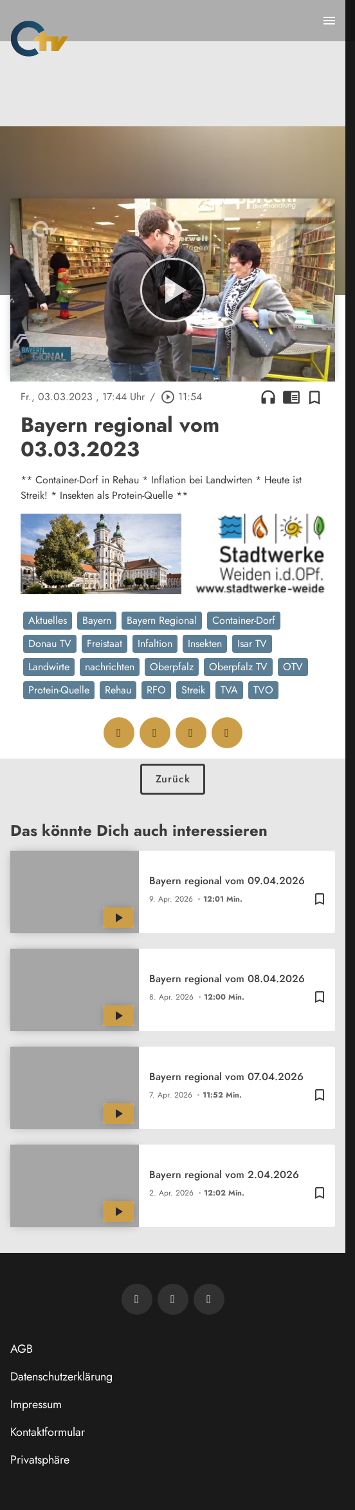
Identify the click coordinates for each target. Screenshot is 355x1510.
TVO (263, 689)
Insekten (205, 643)
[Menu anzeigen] (329, 20)
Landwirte (48, 666)
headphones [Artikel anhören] (268, 397)
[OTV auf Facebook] (173, 1299)
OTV (293, 666)
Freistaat (104, 643)
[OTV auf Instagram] (209, 1299)
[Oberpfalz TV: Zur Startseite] (39, 38)
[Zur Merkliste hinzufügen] (314, 397)
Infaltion (155, 643)
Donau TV (49, 643)
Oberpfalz (172, 666)
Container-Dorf (243, 620)
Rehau (118, 689)
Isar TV (252, 643)
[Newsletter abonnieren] (137, 1299)
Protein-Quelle (58, 689)
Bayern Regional (162, 620)
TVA (229, 689)
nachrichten (109, 666)
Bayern (96, 620)
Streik (193, 689)
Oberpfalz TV (238, 666)
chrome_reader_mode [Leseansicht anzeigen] (291, 397)
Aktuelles (47, 620)
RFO (156, 689)
